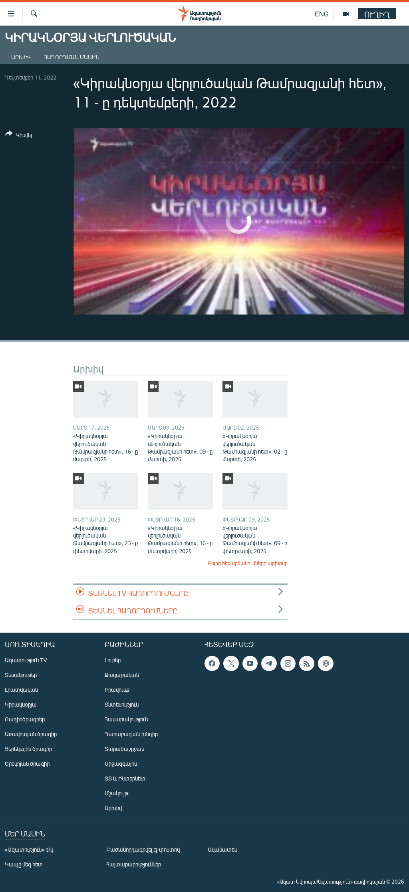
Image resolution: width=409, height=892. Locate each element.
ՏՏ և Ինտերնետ (125, 778)
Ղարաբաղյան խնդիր (131, 734)
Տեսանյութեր (21, 674)
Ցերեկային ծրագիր (28, 748)
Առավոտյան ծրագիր (31, 734)
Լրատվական (21, 689)
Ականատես (222, 849)
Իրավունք (117, 689)
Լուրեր (113, 660)
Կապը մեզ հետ (24, 864)
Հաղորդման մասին (71, 57)
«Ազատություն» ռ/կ (29, 849)
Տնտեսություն (122, 704)
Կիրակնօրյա (21, 704)
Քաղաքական (122, 674)
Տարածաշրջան (124, 748)
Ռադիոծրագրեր (25, 719)
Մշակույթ (116, 793)
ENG (322, 14)
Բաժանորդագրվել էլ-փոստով (143, 849)
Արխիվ (21, 57)
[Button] (18, 135)
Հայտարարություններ (133, 864)
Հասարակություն (126, 719)
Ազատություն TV (26, 660)
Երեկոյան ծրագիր (27, 763)
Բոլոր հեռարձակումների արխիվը (248, 563)
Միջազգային (121, 763)
